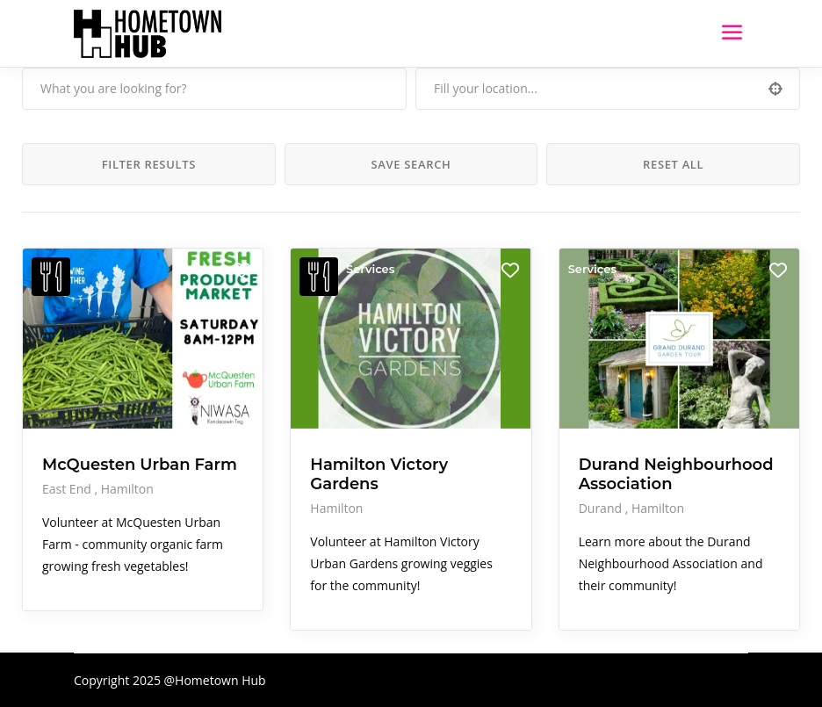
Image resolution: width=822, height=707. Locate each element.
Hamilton (127, 488)
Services (370, 269)
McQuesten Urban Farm (139, 464)
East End (68, 488)
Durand (602, 508)
